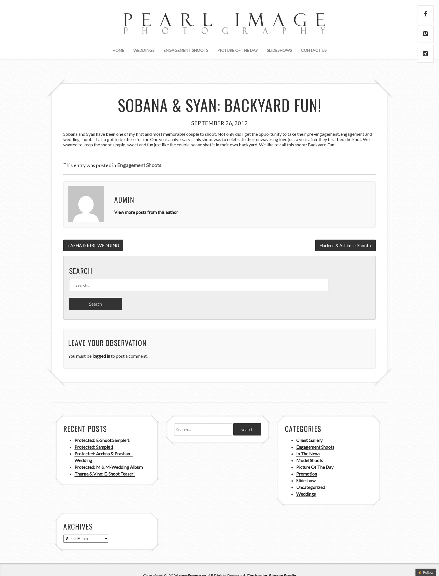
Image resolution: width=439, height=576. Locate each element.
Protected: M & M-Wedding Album (108, 455)
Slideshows (279, 50)
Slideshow (306, 468)
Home (118, 50)
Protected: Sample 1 (93, 434)
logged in (101, 343)
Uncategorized (310, 475)
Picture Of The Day (237, 50)
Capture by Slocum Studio (271, 563)
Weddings (144, 50)
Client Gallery (309, 428)
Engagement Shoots (186, 50)
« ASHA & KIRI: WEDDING (93, 244)
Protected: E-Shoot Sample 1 (102, 428)
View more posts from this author (146, 212)
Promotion (306, 461)
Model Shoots (309, 448)
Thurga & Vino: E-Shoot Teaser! (104, 461)
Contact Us (314, 50)
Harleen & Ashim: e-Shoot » (345, 244)
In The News (308, 441)
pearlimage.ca (192, 563)
